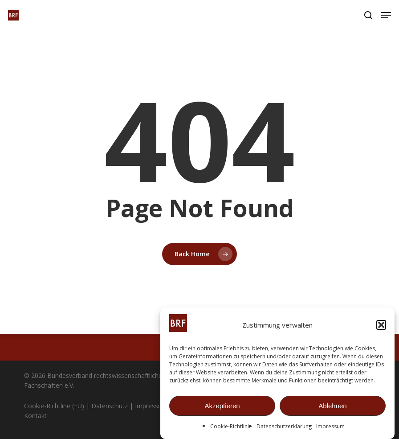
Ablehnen (332, 406)
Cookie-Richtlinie (231, 427)
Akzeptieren (222, 406)
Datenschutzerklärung (284, 427)
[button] (381, 325)
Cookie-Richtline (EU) (54, 406)
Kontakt (35, 415)
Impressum (330, 427)
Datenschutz (109, 406)
